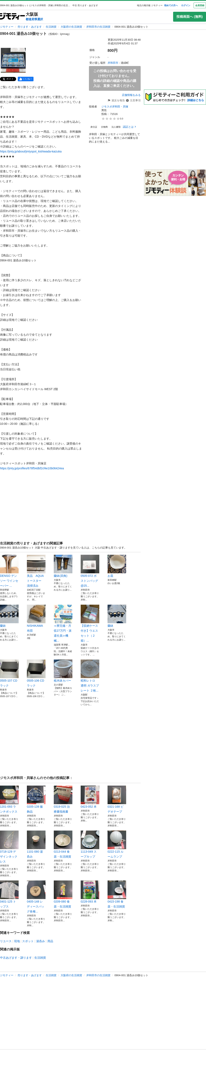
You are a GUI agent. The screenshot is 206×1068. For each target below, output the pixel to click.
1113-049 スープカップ (90, 844)
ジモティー (6, 26)
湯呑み (40, 941)
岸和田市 (113, 62)
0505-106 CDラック (36, 673)
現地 (17, 941)
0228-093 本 (90, 891)
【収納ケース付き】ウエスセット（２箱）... (90, 623)
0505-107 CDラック (9, 673)
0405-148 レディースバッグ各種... (36, 896)
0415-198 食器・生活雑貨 (117, 894)
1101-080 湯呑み (36, 844)
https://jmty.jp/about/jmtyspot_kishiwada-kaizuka (31, 151)
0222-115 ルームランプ (117, 844)
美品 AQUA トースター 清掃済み (36, 571)
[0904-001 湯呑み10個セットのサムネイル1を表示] (13, 60)
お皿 (117, 566)
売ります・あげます (30, 26)
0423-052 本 (90, 797)
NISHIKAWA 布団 (36, 618)
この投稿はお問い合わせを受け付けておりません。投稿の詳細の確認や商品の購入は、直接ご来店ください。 (114, 78)
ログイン (185, 5)
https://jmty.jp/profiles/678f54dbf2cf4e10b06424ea (32, 468)
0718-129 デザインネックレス (9, 847)
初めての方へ (171, 5)
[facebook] (26, 79)
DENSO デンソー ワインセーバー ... (9, 571)
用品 (50, 941)
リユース (6, 941)
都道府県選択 (34, 19)
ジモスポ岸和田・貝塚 (114, 106)
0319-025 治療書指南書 (63, 799)
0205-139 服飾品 (36, 799)
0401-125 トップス (9, 894)
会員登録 (199, 5)
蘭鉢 (9, 616)
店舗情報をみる (131, 95)
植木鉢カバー (63, 671)
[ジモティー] (12, 16)
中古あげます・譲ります (16, 957)
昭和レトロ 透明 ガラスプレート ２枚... (90, 676)
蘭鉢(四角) (63, 566)
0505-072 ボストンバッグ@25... (90, 571)
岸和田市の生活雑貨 (98, 26)
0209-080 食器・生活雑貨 (63, 894)
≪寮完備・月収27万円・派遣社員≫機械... (63, 623)
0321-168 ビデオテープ (117, 799)
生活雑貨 (51, 26)
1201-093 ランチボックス (9, 799)
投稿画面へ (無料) (189, 16)
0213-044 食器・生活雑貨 (63, 844)
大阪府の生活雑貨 (71, 26)
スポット (28, 941)
